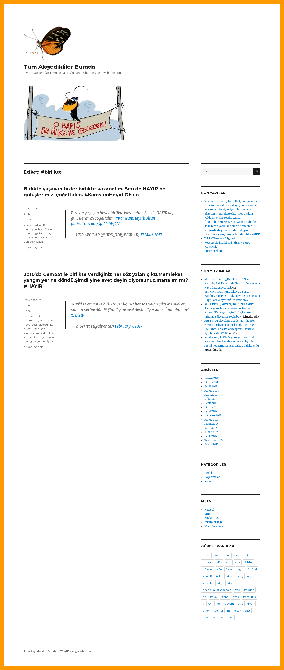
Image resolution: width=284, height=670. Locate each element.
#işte (231, 583)
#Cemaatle (31, 320)
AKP (210, 603)
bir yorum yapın (33, 247)
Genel (27, 219)
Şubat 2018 (211, 399)
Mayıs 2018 (211, 390)
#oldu (214, 596)
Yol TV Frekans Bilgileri (219, 238)
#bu (228, 562)
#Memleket (48, 333)
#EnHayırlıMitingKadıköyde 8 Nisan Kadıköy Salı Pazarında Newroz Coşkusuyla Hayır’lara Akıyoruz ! (232, 283)
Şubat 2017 (211, 432)
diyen (250, 603)
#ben (236, 555)
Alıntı (27, 214)
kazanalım (47, 237)
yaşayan (39, 241)
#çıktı (43, 320)
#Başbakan (221, 555)
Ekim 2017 (210, 407)
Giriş (207, 513)
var (215, 617)
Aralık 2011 (211, 444)
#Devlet (208, 569)
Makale (209, 481)
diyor (206, 610)
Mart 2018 (210, 394)
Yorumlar (213, 522)
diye (240, 603)
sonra (206, 617)
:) (203, 603)
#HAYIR (40, 225)
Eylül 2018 (210, 386)
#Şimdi (28, 337)
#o (204, 596)
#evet (230, 569)
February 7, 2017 (128, 326)
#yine (49, 341)
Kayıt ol (209, 509)
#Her (230, 576)
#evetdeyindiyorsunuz (38, 324)
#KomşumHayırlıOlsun (135, 218)
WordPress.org (214, 526)
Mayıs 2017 (211, 419)
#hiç (240, 576)
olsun (237, 610)
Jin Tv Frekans (213, 251)
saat (247, 610)
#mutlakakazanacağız (217, 589)
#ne (237, 589)
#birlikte (29, 225)
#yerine (40, 341)
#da (237, 562)
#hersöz (39, 328)
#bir (246, 555)
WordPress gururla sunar (76, 651)
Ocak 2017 (210, 436)
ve (222, 617)
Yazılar (211, 518)
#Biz (219, 562)
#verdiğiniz (41, 337)
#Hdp (219, 576)
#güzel (252, 569)
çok (230, 617)
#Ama (206, 555)
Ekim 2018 (211, 382)
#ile (249, 576)
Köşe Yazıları (212, 477)
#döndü (53, 320)
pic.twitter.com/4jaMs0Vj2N (95, 223)
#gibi (240, 569)
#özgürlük (249, 596)
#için (221, 583)
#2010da (29, 316)
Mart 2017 (210, 428)
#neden (249, 589)
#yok (236, 596)
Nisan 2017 (211, 423)
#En (219, 569)
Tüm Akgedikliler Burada (59, 66)
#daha (248, 562)
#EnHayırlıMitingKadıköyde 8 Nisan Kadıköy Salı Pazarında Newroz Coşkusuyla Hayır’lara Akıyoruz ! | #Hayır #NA (232, 296)
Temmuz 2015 (213, 440)
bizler (27, 233)
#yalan (53, 337)
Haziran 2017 (212, 415)
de (48, 233)
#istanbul (208, 583)
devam (229, 603)
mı (228, 610)
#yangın (29, 341)
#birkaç (207, 562)
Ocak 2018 (210, 403)
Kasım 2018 (211, 378)
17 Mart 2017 (151, 234)
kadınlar (218, 610)
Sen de (28, 241)
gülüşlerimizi (31, 237)
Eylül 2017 (210, 411)
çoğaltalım (39, 233)
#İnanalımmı (31, 333)
